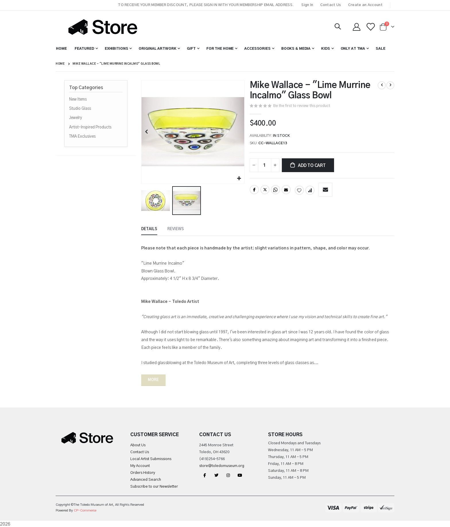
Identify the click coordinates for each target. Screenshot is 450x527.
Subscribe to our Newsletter (154, 486)
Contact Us (330, 5)
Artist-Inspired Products (90, 127)
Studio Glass (80, 109)
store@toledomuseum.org (221, 465)
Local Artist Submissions (150, 458)
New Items (78, 99)
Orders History (142, 472)
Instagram (228, 474)
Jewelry (75, 118)
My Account (140, 465)
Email (286, 191)
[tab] (150, 229)
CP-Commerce (85, 509)
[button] (239, 178)
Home (60, 63)
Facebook (254, 191)
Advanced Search (145, 479)
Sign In (307, 5)
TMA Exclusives (82, 136)
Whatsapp (276, 191)
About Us (138, 445)
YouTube (240, 474)
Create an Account (365, 5)
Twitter (265, 191)
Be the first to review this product (306, 106)
